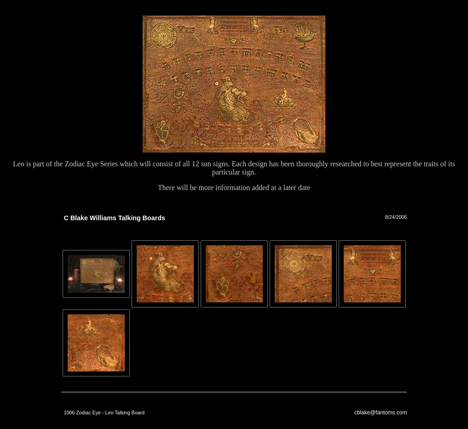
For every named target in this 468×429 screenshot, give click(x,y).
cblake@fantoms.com (380, 412)
